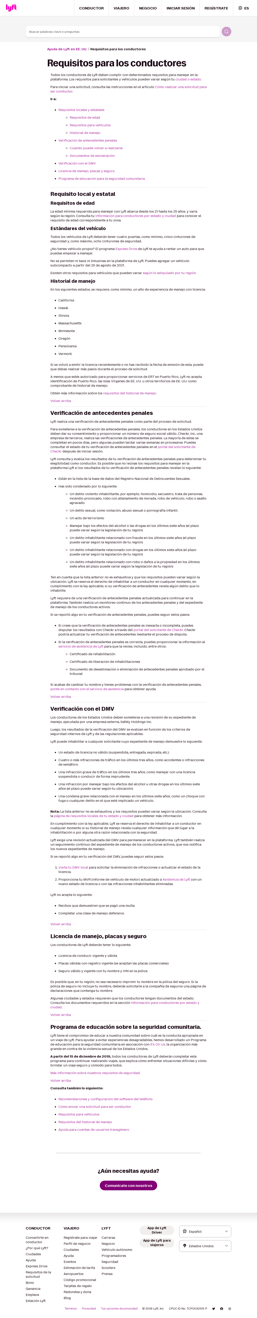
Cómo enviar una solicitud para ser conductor (94, 1106)
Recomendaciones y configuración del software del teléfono (105, 1099)
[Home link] (11, 8)
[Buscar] (226, 31)
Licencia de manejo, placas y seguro (86, 171)
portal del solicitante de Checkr (158, 630)
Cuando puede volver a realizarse (96, 148)
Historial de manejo (85, 133)
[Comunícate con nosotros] (128, 1185)
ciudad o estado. (188, 79)
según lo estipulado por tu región (169, 273)
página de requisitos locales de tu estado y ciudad (94, 816)
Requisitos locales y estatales (81, 110)
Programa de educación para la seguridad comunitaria (101, 178)
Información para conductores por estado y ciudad (135, 216)
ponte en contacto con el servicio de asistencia (87, 689)
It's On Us (157, 1044)
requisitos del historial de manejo (129, 393)
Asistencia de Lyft (176, 879)
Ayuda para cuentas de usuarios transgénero (93, 1129)
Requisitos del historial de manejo (85, 1122)
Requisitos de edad (85, 117)
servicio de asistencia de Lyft (80, 646)
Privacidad (89, 1309)
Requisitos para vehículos (90, 125)
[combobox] (243, 8)
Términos (70, 1309)
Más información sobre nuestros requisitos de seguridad (95, 1073)
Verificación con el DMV (77, 163)
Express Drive (126, 249)
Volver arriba (60, 401)
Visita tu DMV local (73, 867)
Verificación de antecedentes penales (87, 140)
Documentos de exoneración (92, 155)
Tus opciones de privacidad (119, 1309)
